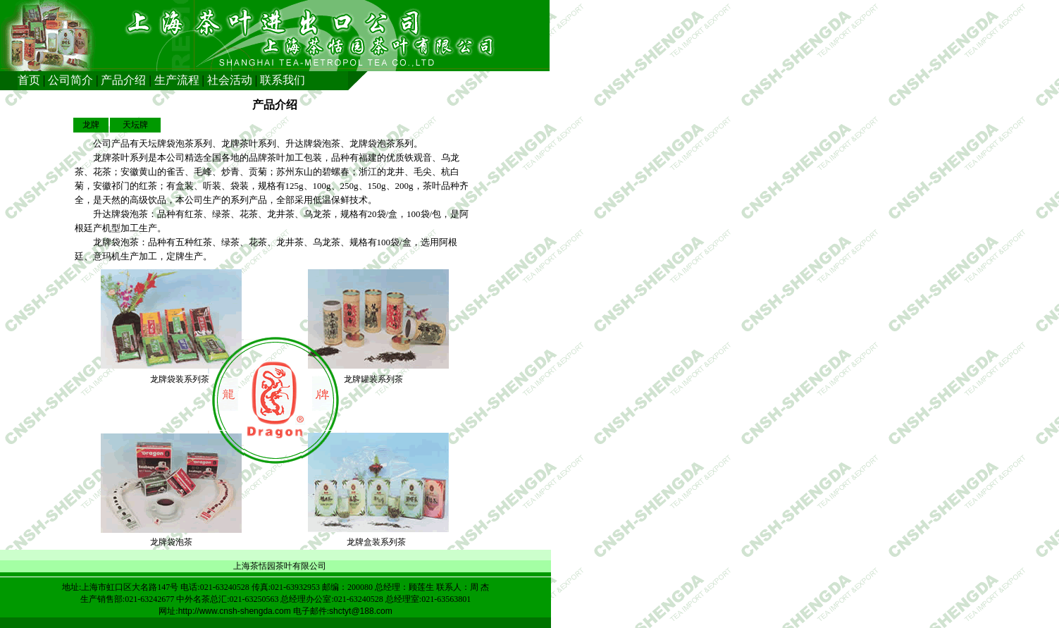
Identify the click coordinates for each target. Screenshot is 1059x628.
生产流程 (176, 80)
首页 (29, 80)
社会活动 (229, 80)
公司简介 (70, 80)
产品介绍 (123, 80)
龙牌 (90, 125)
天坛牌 (135, 125)
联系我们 (282, 80)
